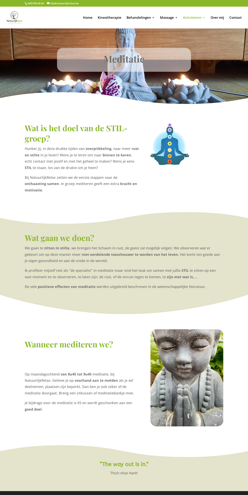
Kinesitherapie (109, 18)
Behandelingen (139, 18)
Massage (167, 18)
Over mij (217, 18)
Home (87, 18)
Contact (235, 18)
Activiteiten (192, 18)
